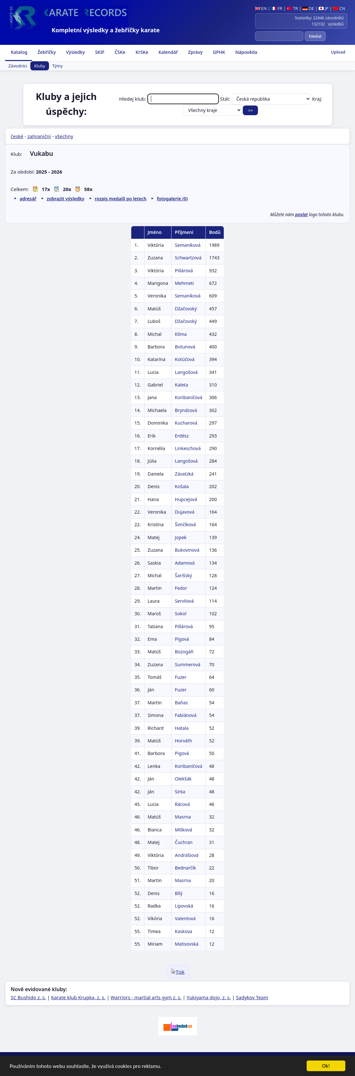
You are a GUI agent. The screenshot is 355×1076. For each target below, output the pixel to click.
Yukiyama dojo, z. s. (209, 997)
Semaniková (187, 296)
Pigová (182, 639)
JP (324, 8)
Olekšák (183, 779)
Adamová (185, 563)
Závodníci (17, 66)
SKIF (99, 52)
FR (276, 8)
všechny (64, 136)
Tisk (177, 972)
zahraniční (39, 136)
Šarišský (183, 575)
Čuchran (183, 842)
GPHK (218, 52)
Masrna (183, 817)
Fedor (181, 588)
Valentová (185, 918)
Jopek (180, 537)
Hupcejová (186, 499)
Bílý (178, 893)
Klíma (181, 334)
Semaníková (187, 245)
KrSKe (141, 52)
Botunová (185, 347)
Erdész (182, 436)
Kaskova (183, 931)
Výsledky (75, 52)
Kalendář (167, 52)
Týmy (57, 66)
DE (308, 8)
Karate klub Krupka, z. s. (78, 997)
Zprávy (195, 52)
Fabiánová (185, 715)
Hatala (182, 728)
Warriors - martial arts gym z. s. (146, 997)
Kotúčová (184, 359)
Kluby (39, 66)
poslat (301, 214)
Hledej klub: (169, 99)
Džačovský (186, 309)
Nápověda (245, 52)
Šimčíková (185, 524)
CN (339, 8)
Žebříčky (46, 52)
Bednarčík (185, 868)
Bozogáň (184, 652)
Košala (182, 486)
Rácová (182, 804)
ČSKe (119, 52)
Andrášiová (186, 855)
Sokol (180, 613)
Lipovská (184, 906)
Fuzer (180, 677)
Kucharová (186, 423)
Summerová (187, 664)
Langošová (186, 372)
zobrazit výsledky (65, 199)
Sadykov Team (252, 997)
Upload (338, 52)
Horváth (183, 741)
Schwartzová (188, 258)
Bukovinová (187, 550)
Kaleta (181, 385)
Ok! (326, 1066)
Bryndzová (186, 410)
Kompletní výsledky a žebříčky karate (106, 30)
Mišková (183, 830)
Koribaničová (188, 397)
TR (292, 8)
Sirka (180, 792)
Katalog (18, 52)
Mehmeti (184, 283)
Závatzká (184, 474)
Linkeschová (188, 448)
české (17, 136)
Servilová (184, 601)
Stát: (266, 99)
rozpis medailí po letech (121, 199)
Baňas (181, 702)
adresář (28, 199)
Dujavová (184, 512)
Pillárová (184, 270)
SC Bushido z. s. (28, 997)
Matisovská (186, 944)
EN (261, 8)
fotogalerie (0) (172, 199)
